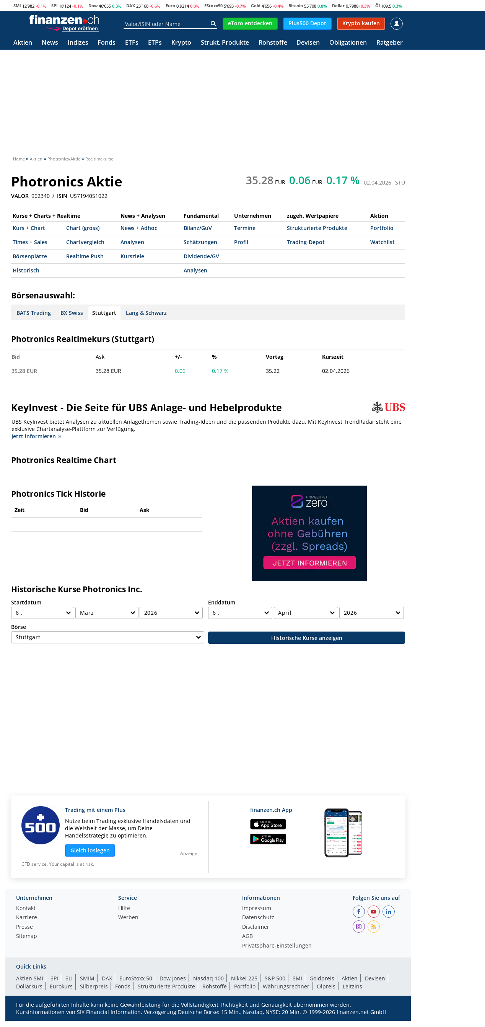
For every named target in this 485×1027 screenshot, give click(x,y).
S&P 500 (275, 978)
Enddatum (221, 602)
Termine (245, 228)
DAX (130, 5)
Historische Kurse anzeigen (306, 637)
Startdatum (26, 602)
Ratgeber (389, 43)
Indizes (78, 43)
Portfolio (382, 228)
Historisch (26, 270)
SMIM (87, 978)
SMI (17, 5)
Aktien (22, 43)
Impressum (256, 909)
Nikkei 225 (244, 978)
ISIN (62, 196)
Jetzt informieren (36, 436)
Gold (255, 5)
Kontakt (26, 909)
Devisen (308, 43)
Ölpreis (326, 986)
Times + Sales (30, 242)
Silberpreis (94, 986)
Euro (170, 5)
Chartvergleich (85, 242)
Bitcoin (295, 5)
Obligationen (348, 43)
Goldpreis (321, 978)
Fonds (107, 43)
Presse (24, 927)
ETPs (155, 43)
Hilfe (124, 909)
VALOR (20, 196)
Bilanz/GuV (198, 228)
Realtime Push (85, 256)
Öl (377, 5)
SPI (54, 5)
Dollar (338, 5)
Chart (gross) (82, 228)
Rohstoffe (273, 43)
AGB (247, 936)
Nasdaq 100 (208, 978)
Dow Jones (172, 978)
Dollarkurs (29, 986)
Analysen (132, 242)
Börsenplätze (30, 256)
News (50, 43)
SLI (69, 978)
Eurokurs (61, 986)
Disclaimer (255, 927)
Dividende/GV (201, 256)
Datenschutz (258, 918)
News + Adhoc (138, 228)
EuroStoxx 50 (135, 978)
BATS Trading (33, 312)
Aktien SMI (29, 978)
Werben (128, 918)
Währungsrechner (286, 986)
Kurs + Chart (29, 228)
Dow (93, 5)
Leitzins (352, 986)
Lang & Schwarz (146, 312)
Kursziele (132, 256)
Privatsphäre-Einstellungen (277, 946)
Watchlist (382, 242)
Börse (18, 626)
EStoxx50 (213, 5)
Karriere (26, 918)
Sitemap (26, 936)
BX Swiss (71, 312)
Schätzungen (200, 242)
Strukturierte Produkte (317, 228)
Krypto (181, 43)
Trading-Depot (306, 242)
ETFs (131, 43)
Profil (241, 242)
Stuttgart (104, 312)
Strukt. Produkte (225, 43)
